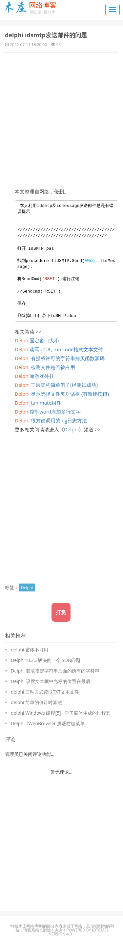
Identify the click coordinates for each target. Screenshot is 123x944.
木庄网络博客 (30, 926)
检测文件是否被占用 (45, 367)
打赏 (61, 612)
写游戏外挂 (34, 376)
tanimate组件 (38, 402)
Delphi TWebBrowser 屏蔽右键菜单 (48, 723)
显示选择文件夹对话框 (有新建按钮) (62, 393)
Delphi (71, 429)
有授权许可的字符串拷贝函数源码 (60, 358)
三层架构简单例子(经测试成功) (56, 385)
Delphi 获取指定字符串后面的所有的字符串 (55, 671)
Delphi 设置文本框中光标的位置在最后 (50, 681)
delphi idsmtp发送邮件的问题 (46, 35)
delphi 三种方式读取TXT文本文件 (45, 692)
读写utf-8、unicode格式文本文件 (59, 349)
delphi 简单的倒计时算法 (36, 702)
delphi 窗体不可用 (29, 649)
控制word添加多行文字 (48, 411)
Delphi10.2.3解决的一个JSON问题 (45, 660)
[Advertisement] (61, 118)
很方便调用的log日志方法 (51, 420)
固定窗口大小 (37, 340)
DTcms (99, 930)
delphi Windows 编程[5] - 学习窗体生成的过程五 (61, 713)
